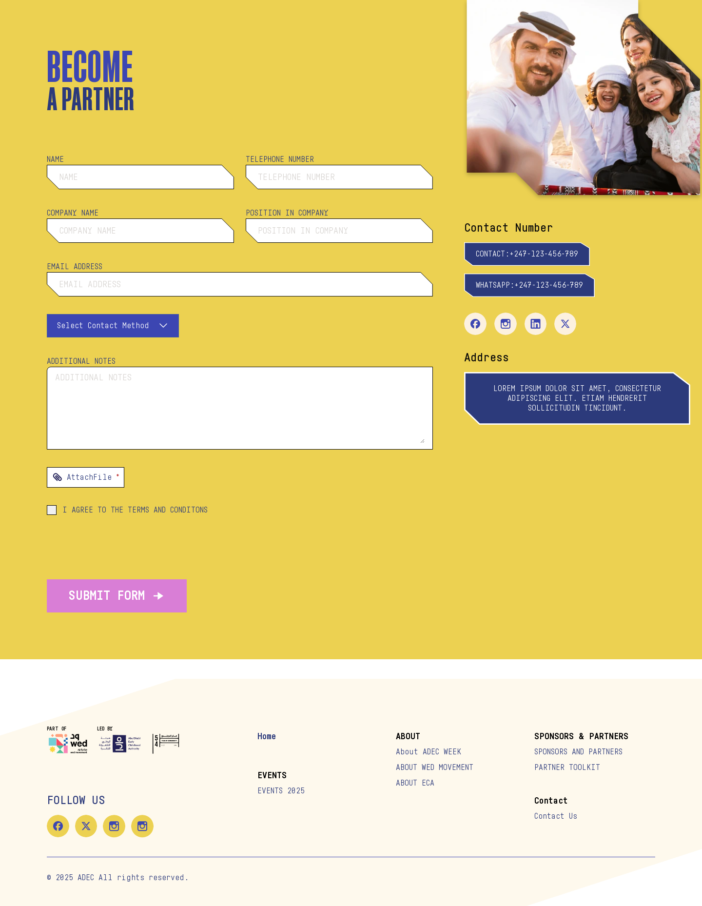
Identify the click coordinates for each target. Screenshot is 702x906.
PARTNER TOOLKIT (567, 767)
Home (266, 736)
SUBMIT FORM (116, 596)
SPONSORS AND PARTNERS (578, 752)
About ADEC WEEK (428, 752)
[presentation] (240, 477)
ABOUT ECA (415, 783)
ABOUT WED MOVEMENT (434, 767)
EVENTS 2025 (281, 791)
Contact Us (555, 816)
